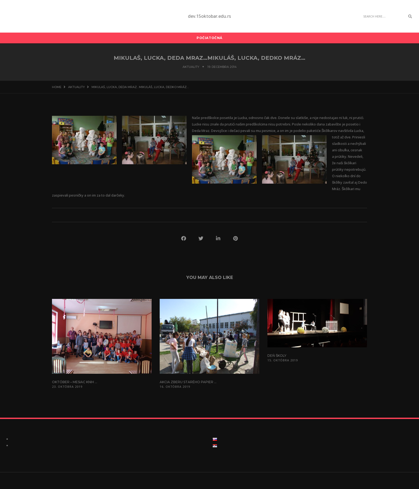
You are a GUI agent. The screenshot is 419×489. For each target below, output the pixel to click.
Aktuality (191, 67)
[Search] (383, 16)
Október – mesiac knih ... (74, 382)
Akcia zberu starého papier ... (188, 382)
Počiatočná (209, 38)
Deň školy (276, 356)
